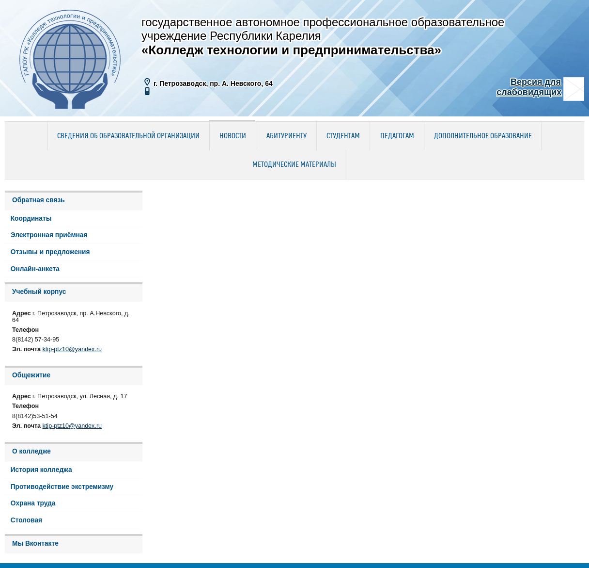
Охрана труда (33, 503)
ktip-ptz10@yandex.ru (72, 349)
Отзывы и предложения (50, 252)
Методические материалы (294, 165)
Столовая (26, 520)
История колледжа (41, 469)
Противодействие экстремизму (62, 486)
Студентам (343, 136)
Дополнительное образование (483, 136)
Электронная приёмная (49, 235)
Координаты (31, 218)
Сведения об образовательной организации (128, 136)
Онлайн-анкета (35, 269)
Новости (232, 136)
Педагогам (397, 136)
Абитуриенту (286, 136)
